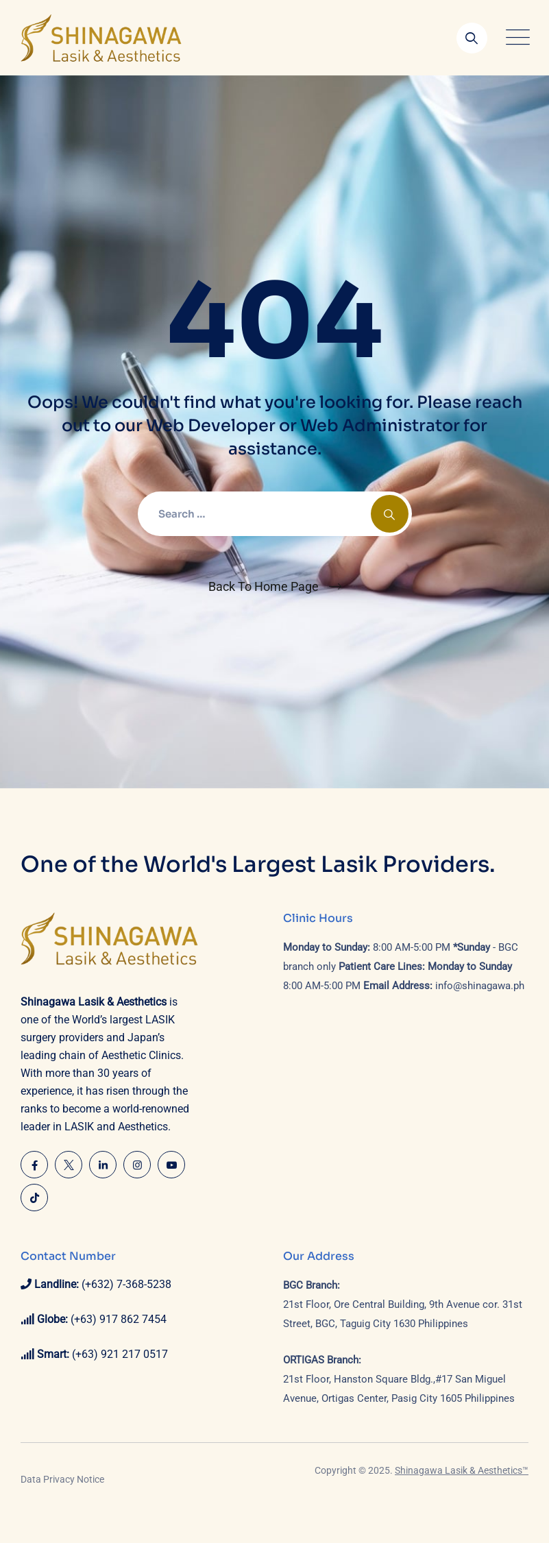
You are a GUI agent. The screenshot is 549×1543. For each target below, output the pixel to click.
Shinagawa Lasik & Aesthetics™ (461, 1470)
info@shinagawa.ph (479, 986)
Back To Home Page (263, 586)
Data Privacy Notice (62, 1479)
